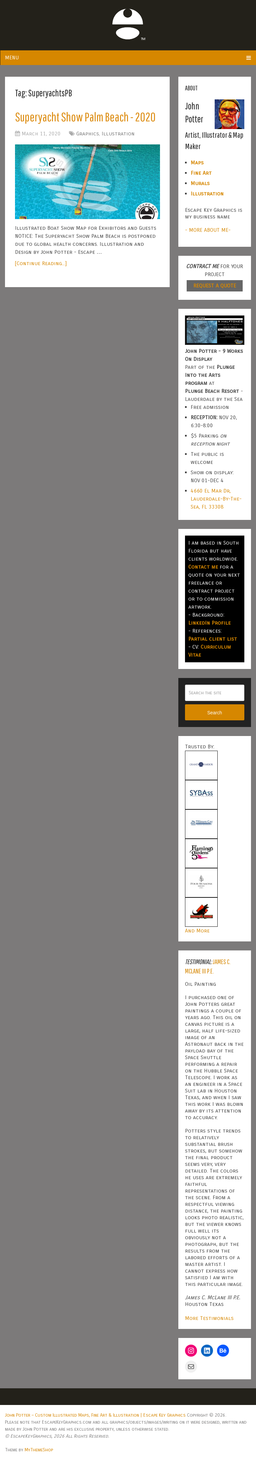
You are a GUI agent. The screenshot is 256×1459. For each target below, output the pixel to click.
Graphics (87, 133)
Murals (200, 183)
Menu (12, 57)
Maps (197, 162)
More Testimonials (209, 1318)
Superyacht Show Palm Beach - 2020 (85, 116)
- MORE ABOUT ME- (208, 230)
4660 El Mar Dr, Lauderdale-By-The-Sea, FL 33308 (216, 499)
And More (197, 930)
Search (214, 712)
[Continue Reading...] (41, 263)
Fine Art (201, 173)
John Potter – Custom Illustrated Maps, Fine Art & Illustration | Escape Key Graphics (95, 1415)
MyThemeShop (39, 1450)
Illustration (118, 133)
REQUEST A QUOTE (214, 285)
